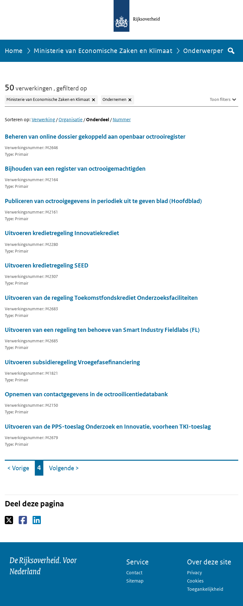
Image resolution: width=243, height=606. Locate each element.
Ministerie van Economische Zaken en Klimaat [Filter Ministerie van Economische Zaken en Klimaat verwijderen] (48, 99)
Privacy (194, 573)
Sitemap (135, 581)
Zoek (230, 50)
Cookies (195, 581)
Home (14, 51)
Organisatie (71, 119)
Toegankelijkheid (205, 589)
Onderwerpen (204, 51)
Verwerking (43, 119)
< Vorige (19, 466)
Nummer (122, 119)
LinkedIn (37, 520)
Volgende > (65, 466)
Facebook (23, 520)
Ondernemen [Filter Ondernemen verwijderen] (114, 99)
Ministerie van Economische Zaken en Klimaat (103, 51)
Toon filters (220, 99)
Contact (134, 573)
